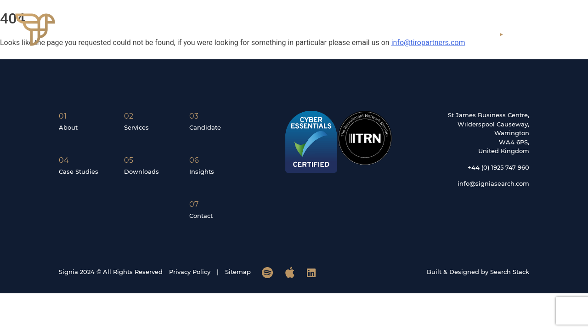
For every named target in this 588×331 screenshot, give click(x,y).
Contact (534, 34)
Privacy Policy (189, 271)
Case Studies (78, 171)
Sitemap (238, 271)
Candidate (205, 127)
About (327, 34)
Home (284, 34)
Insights (481, 34)
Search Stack (509, 271)
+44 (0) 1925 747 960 (498, 167)
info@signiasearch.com (493, 183)
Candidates (427, 34)
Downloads (141, 171)
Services (372, 34)
